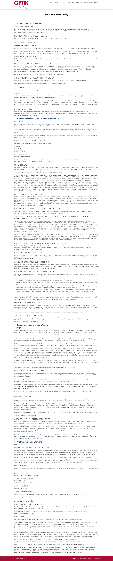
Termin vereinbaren (77, 2)
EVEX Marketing (96, 558)
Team (62, 2)
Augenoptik (56, 2)
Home (50, 2)
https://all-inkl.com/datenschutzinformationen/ (44, 97)
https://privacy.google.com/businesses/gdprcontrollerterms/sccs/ (63, 541)
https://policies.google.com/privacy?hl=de (24, 513)
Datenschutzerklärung (85, 558)
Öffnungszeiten (88, 2)
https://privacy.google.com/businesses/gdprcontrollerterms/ (29, 541)
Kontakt (96, 2)
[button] (3, 558)
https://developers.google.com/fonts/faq (53, 511)
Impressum (76, 558)
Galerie (68, 2)
